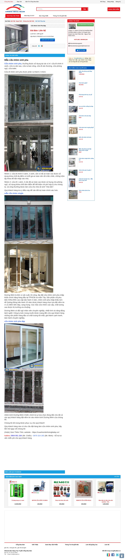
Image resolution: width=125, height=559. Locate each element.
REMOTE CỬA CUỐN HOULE (83, 500)
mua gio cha (13, 547)
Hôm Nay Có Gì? (29, 15)
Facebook (112, 554)
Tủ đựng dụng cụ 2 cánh (18, 500)
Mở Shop (102, 1)
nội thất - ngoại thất (16, 21)
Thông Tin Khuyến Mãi (60, 16)
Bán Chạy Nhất (43, 16)
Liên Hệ (107, 544)
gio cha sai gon (21, 547)
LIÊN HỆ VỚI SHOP (47, 40)
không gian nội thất (28, 21)
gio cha (6, 547)
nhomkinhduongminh (76, 43)
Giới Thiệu (35, 544)
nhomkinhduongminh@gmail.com (80, 46)
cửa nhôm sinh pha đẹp (38, 25)
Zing (42, 46)
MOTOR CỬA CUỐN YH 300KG (40, 500)
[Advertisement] (34, 453)
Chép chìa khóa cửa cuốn (61, 500)
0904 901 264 (16, 436)
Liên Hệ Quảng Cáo (91, 544)
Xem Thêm (116, 476)
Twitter (39, 46)
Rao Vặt (19, 1)
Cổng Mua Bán (8, 1)
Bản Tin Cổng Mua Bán (32, 1)
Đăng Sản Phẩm (113, 9)
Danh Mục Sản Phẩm (13, 16)
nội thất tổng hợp (40, 21)
